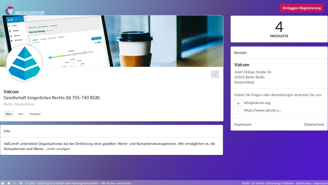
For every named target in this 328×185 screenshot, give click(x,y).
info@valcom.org (257, 102)
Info (20, 113)
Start (9, 113)
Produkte (35, 113)
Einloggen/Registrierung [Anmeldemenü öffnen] (302, 8)
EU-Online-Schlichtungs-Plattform (272, 183)
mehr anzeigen (58, 148)
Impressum (243, 124)
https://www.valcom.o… (263, 110)
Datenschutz (314, 124)
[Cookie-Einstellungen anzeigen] (15, 183)
